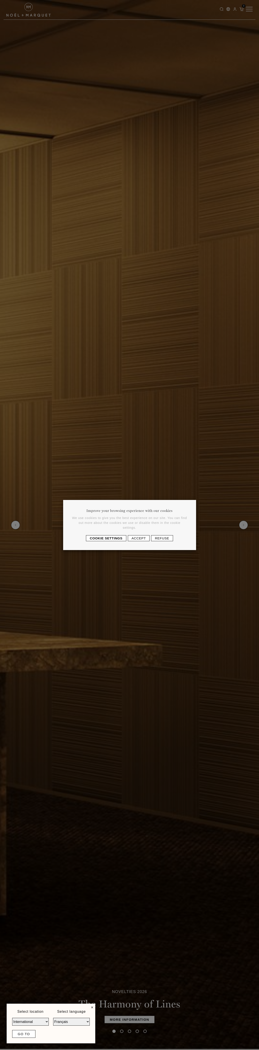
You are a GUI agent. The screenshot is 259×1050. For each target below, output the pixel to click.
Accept (139, 538)
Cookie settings (106, 538)
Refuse (162, 538)
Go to (24, 1034)
